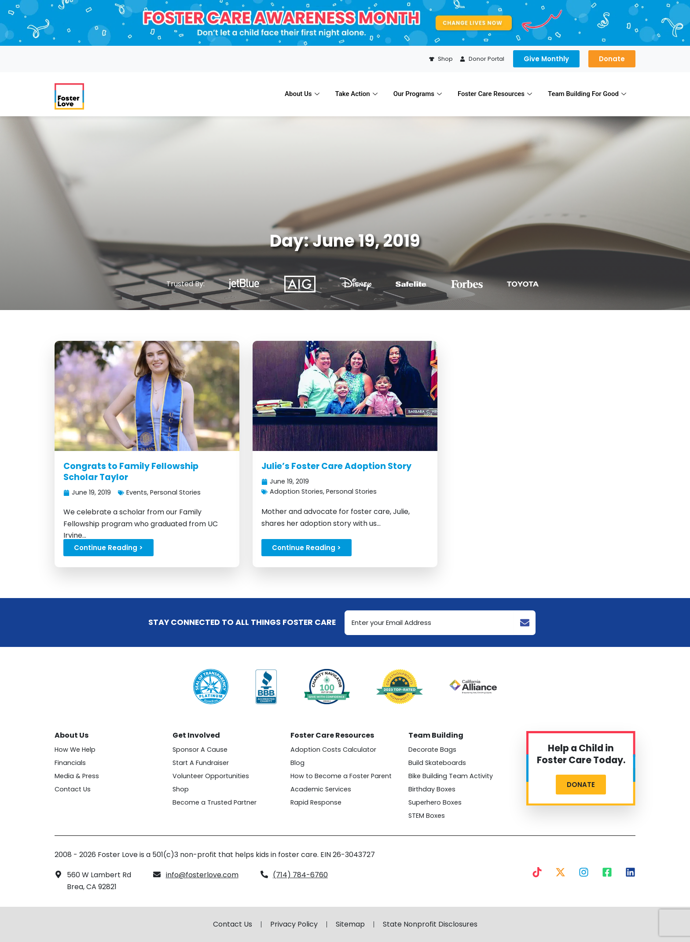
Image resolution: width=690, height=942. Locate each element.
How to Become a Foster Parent (341, 776)
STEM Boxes (426, 815)
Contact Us (73, 789)
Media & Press (77, 776)
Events (136, 492)
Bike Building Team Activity (450, 776)
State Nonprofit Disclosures (430, 924)
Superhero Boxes (435, 802)
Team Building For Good (587, 94)
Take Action (356, 94)
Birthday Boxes (431, 789)
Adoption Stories (296, 491)
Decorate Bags (432, 749)
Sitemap (350, 924)
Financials (70, 762)
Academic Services (320, 789)
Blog (297, 762)
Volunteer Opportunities (210, 776)
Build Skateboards (437, 762)
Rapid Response (315, 802)
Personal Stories (175, 492)
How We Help (75, 749)
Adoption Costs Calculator (333, 749)
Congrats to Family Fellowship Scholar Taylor (130, 471)
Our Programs (417, 94)
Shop (180, 789)
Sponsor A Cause (200, 749)
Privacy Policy (294, 924)
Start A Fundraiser (200, 762)
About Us (302, 94)
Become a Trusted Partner (214, 802)
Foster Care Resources (495, 94)
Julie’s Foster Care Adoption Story (336, 466)
